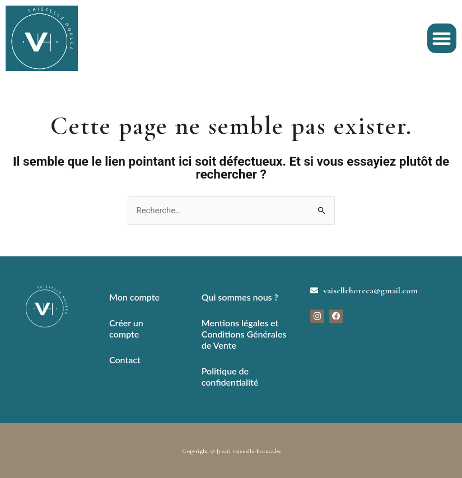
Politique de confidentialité (230, 376)
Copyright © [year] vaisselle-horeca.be (231, 450)
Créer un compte (126, 328)
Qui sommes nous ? (240, 297)
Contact (125, 359)
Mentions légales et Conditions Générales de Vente (244, 333)
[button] (442, 38)
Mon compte (134, 297)
